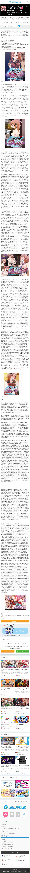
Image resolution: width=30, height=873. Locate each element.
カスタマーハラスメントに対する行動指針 (10, 828)
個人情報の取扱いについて (7, 844)
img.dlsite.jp (6, 81)
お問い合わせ (4, 831)
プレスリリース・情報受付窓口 (8, 833)
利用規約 (4, 826)
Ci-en (9, 860)
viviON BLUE (23, 860)
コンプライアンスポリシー (7, 848)
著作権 (3, 839)
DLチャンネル (15, 2)
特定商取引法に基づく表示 (7, 842)
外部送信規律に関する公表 (7, 846)
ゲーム (13, 14)
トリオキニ (9, 864)
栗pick (24, 22)
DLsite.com (9, 856)
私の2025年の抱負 (19, 724)
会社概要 (4, 824)
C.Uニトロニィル (6, 22)
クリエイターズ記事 (16, 22)
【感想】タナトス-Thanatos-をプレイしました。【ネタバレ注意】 (7, 708)
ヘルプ (3, 830)
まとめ (10, 801)
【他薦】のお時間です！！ (7, 724)
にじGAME (23, 856)
